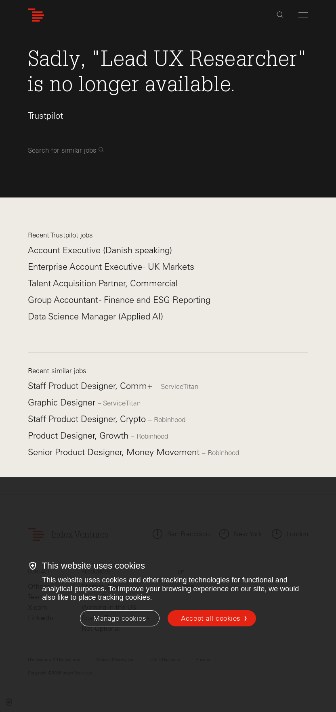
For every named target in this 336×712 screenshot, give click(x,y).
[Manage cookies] (120, 618)
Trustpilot (45, 115)
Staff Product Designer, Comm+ (91, 385)
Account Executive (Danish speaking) (100, 250)
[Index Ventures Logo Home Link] (36, 15)
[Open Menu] (303, 15)
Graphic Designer (63, 402)
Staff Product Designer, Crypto (88, 419)
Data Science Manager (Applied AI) (95, 316)
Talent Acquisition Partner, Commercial (103, 283)
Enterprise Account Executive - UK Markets (111, 266)
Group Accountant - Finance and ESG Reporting (119, 299)
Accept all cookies (210, 618)
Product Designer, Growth (79, 435)
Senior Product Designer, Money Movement (115, 452)
